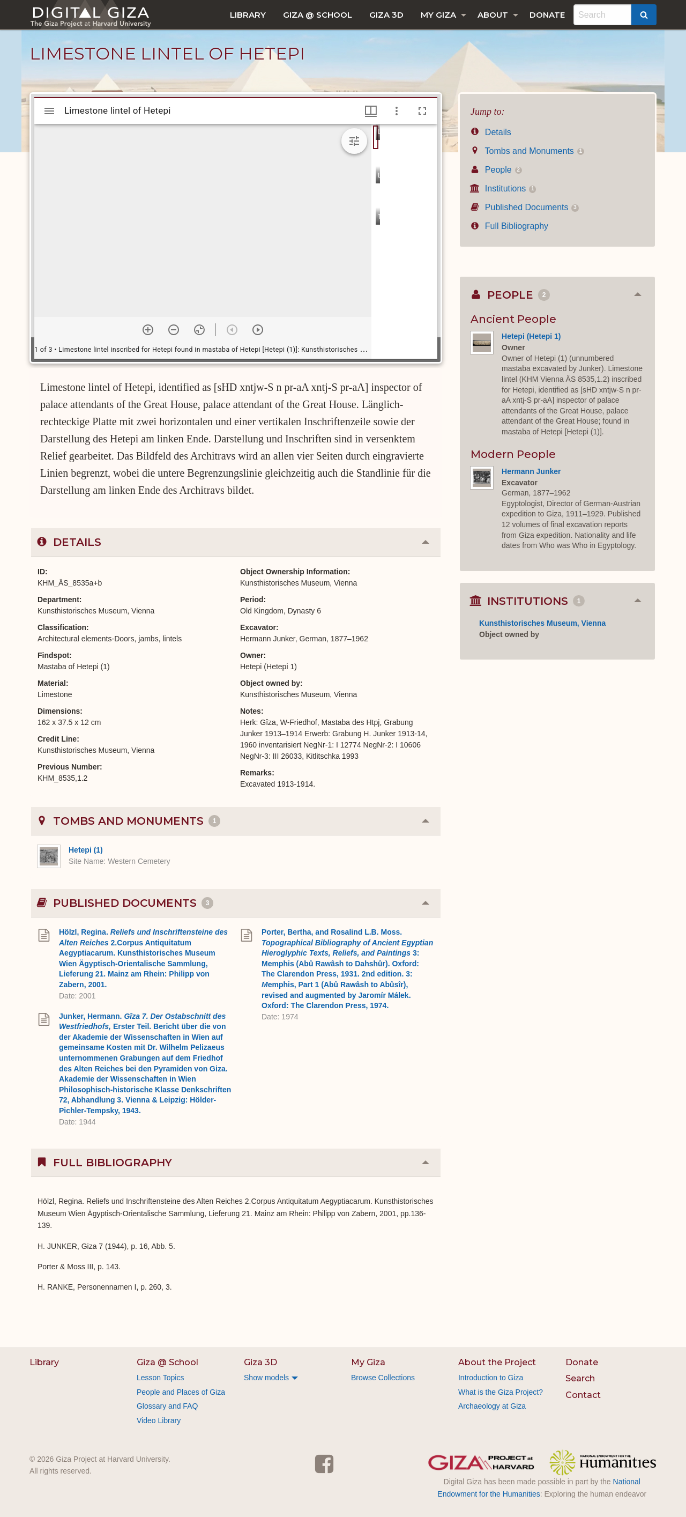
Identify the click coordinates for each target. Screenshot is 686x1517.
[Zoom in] (148, 330)
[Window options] (396, 111)
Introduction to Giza (490, 1377)
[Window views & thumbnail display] (371, 111)
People (496, 169)
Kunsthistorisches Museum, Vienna (542, 623)
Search (580, 1378)
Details (491, 132)
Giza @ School (317, 15)
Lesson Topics (160, 1377)
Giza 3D (386, 15)
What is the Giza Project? (500, 1392)
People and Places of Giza (181, 1392)
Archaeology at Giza (492, 1406)
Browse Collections (383, 1377)
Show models (266, 1377)
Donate (547, 15)
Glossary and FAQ (167, 1406)
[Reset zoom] (199, 330)
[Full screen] (422, 111)
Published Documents (525, 207)
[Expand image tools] (354, 141)
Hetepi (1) (86, 850)
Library (248, 15)
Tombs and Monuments (527, 151)
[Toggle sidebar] (49, 111)
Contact (583, 1395)
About (493, 15)
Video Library (159, 1420)
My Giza (438, 15)
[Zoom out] (174, 330)
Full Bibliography (509, 226)
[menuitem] (247, 14)
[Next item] (258, 330)
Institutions (503, 188)
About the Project (497, 1362)
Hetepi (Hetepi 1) (531, 336)
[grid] (404, 241)
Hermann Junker (531, 471)
